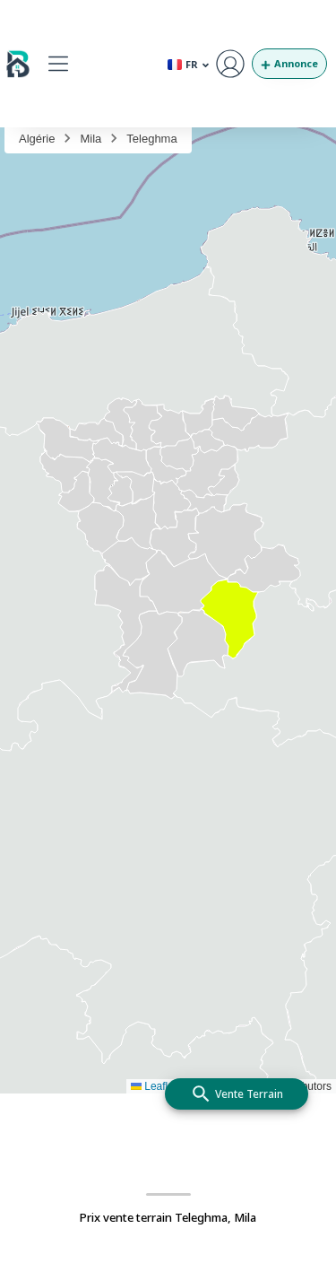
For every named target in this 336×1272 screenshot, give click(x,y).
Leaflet (154, 1086)
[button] (58, 63)
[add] (236, 1094)
